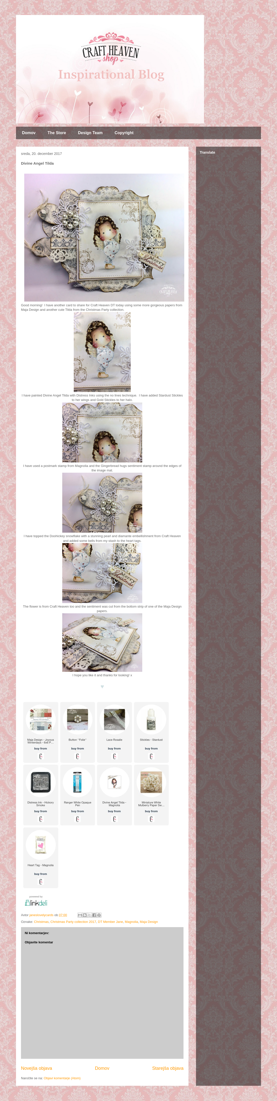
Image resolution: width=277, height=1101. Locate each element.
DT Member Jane (110, 922)
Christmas (41, 922)
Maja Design (149, 922)
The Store (57, 133)
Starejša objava (168, 1068)
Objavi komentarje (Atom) (62, 1078)
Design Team (90, 133)
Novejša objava (36, 1068)
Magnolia (131, 922)
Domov (29, 133)
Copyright (124, 133)
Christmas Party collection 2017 (73, 922)
